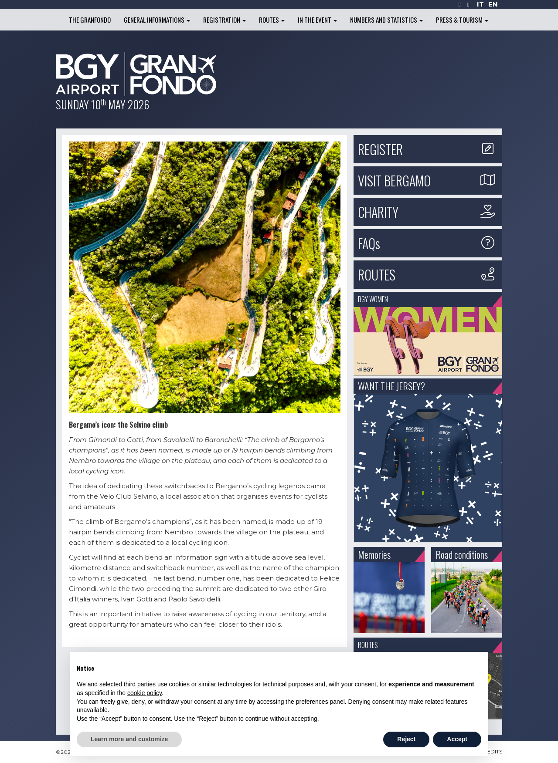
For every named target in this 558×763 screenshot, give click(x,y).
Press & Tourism (462, 19)
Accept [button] (457, 739)
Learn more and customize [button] (129, 739)
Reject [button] (406, 739)
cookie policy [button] (144, 692)
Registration (224, 19)
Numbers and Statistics (386, 19)
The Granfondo (90, 19)
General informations (157, 19)
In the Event (317, 19)
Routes (272, 19)
